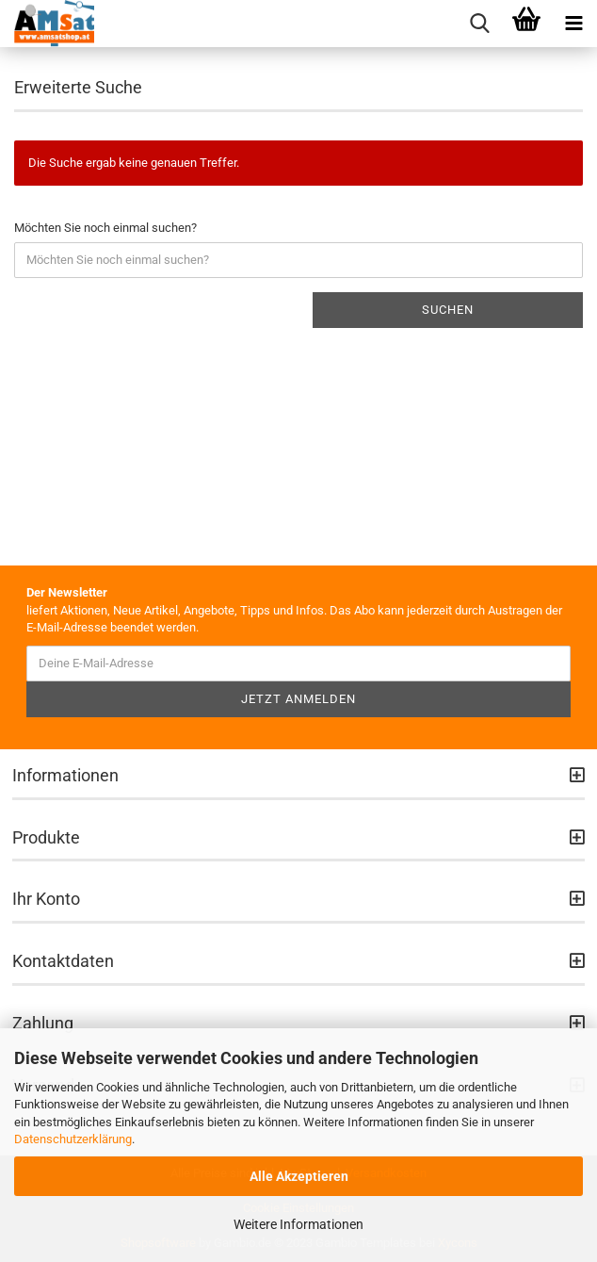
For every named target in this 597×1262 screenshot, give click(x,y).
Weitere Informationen (298, 1224)
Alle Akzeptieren (299, 1176)
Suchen (448, 310)
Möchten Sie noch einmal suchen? (105, 228)
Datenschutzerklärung (73, 1139)
